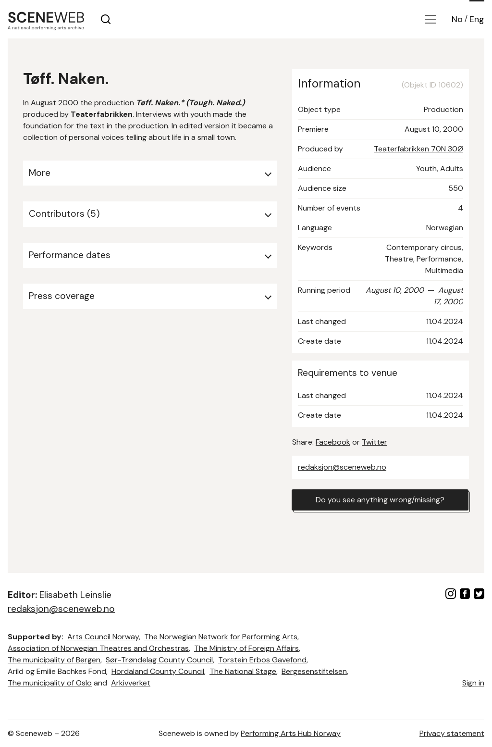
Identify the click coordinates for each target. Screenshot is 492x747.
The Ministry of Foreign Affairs (246, 648)
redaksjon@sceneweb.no (342, 467)
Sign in (473, 683)
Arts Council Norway (103, 637)
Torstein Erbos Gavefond (262, 660)
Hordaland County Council (157, 671)
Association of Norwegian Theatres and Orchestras (98, 648)
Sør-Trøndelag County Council (159, 660)
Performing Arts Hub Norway (291, 733)
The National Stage (242, 671)
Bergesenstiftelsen (314, 671)
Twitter (374, 442)
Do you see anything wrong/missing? (380, 500)
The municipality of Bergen (54, 660)
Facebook (333, 442)
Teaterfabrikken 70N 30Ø (418, 149)
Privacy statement (451, 733)
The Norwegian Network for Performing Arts (220, 637)
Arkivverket (130, 683)
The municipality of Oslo (50, 683)
